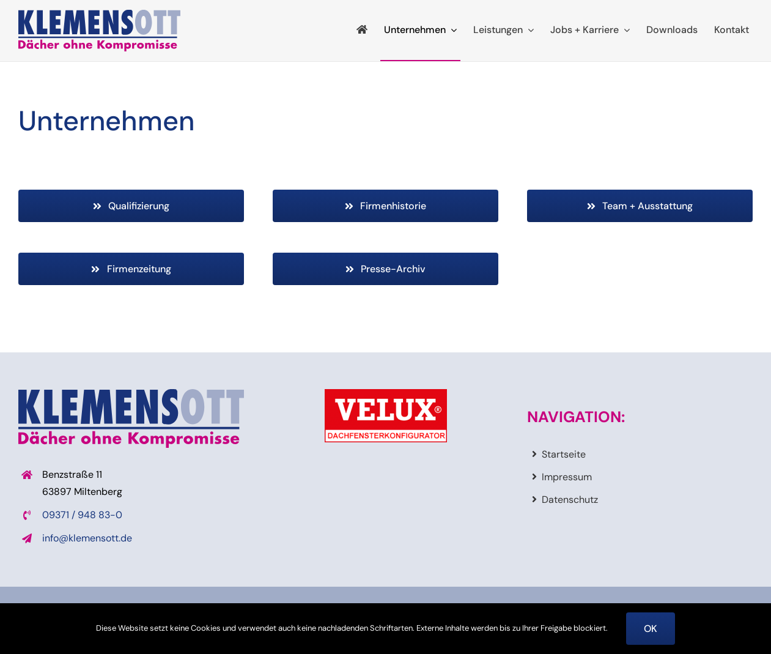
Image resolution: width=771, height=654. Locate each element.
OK (650, 628)
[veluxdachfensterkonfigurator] (386, 393)
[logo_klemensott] (99, 14)
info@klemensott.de (87, 538)
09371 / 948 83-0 (82, 514)
